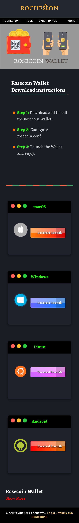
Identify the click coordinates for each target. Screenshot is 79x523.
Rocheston (11, 21)
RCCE (29, 21)
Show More (15, 499)
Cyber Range (48, 21)
